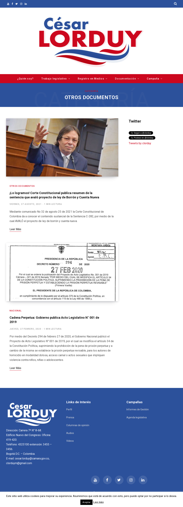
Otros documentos (22, 186)
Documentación (125, 78)
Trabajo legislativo (54, 78)
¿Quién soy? (25, 78)
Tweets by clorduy (140, 143)
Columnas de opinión (77, 425)
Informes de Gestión (137, 409)
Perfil (69, 409)
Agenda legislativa (136, 417)
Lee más (98, 502)
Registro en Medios (91, 78)
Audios (70, 433)
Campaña (153, 78)
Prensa (70, 417)
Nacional (16, 310)
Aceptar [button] (86, 502)
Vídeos (70, 440)
